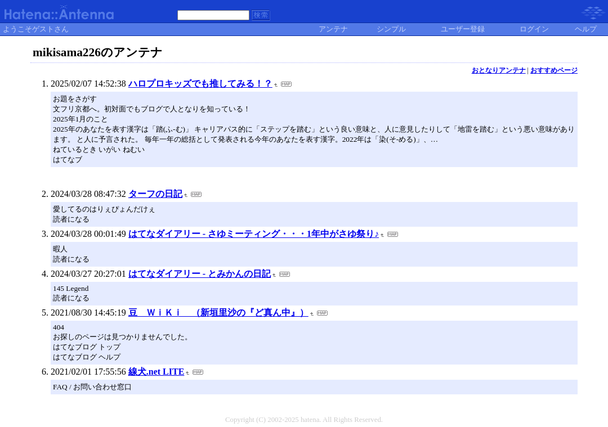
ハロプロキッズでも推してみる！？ (200, 83)
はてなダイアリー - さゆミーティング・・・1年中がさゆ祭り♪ (253, 234)
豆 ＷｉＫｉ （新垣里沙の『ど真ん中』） (218, 312)
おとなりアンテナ (499, 70)
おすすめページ (554, 70)
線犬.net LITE (156, 371)
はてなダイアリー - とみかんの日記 (199, 273)
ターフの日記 (155, 194)
